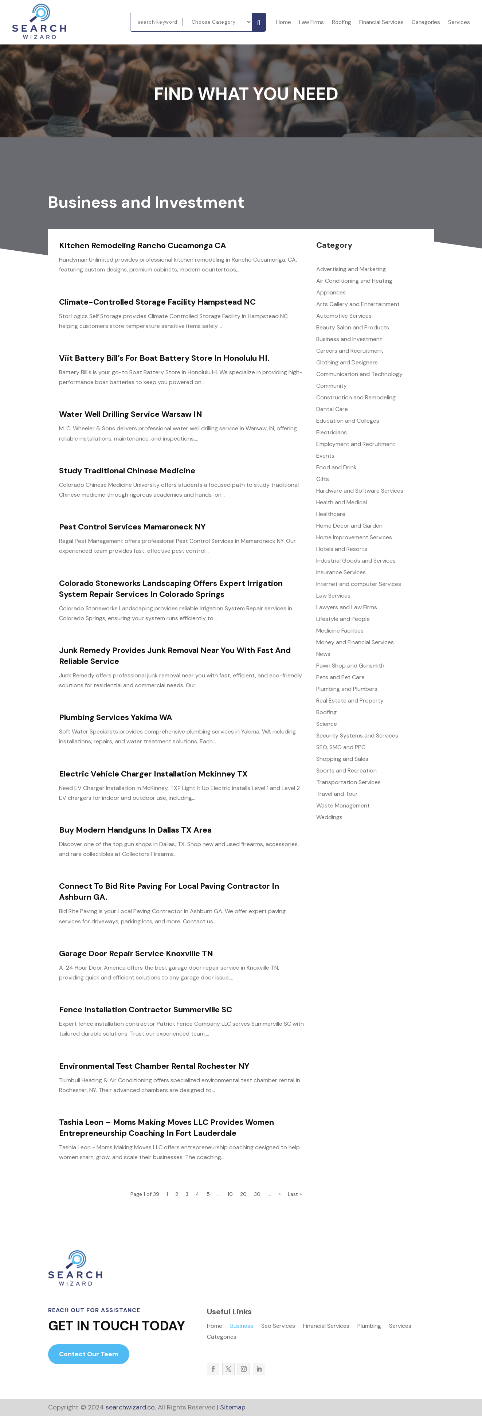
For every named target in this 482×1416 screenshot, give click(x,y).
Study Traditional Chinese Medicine (127, 470)
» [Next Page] (279, 1194)
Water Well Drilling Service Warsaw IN (130, 414)
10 (230, 1194)
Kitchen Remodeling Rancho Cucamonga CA (142, 245)
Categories (426, 23)
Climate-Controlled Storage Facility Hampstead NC (157, 302)
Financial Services (381, 23)
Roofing (341, 23)
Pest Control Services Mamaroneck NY (132, 526)
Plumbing (369, 1326)
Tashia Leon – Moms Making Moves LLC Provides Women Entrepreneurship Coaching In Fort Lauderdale (166, 1127)
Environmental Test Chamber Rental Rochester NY (154, 1066)
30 (257, 1194)
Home (283, 23)
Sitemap (233, 1407)
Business (241, 1326)
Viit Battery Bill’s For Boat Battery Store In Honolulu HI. (164, 358)
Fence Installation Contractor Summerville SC (145, 1009)
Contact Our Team (88, 1354)
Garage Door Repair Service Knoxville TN (136, 953)
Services (459, 23)
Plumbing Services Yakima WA (115, 717)
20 (243, 1194)
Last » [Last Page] (295, 1194)
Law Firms (311, 23)
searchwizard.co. (130, 1407)
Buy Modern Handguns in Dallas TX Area (135, 830)
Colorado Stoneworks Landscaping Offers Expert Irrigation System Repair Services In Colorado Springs (171, 588)
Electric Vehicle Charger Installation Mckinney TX (153, 773)
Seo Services (278, 1326)
